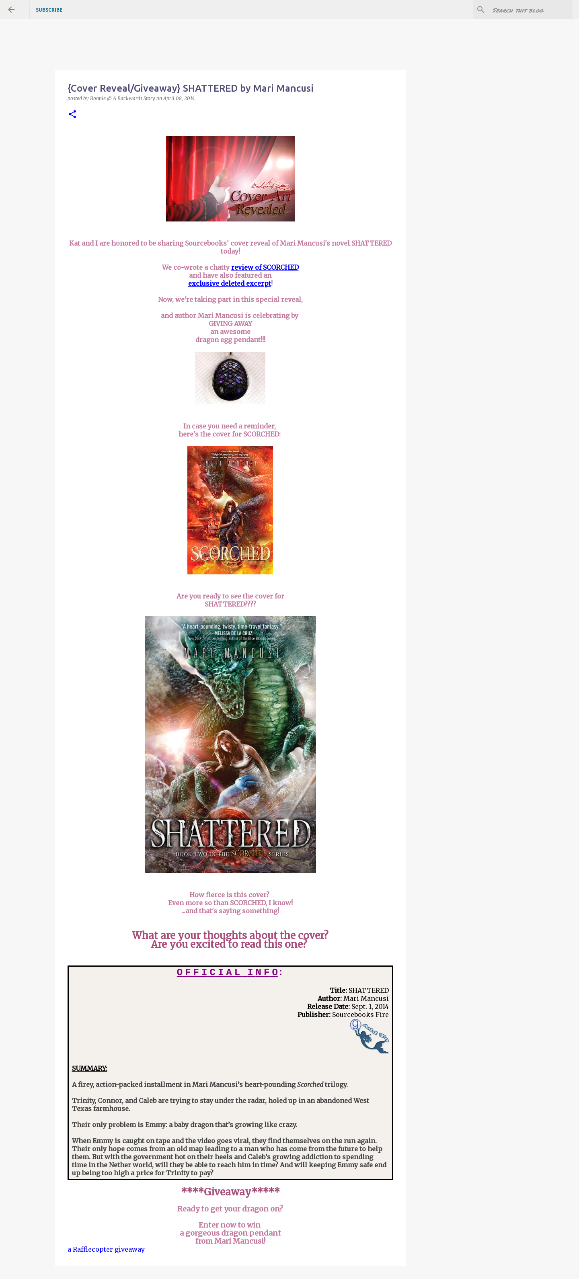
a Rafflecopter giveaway (106, 1249)
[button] (72, 114)
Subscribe (49, 9)
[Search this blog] (530, 9)
